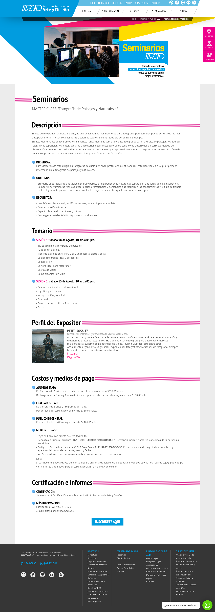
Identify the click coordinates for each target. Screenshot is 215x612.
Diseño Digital (152, 558)
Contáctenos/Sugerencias (98, 574)
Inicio (93, 3)
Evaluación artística (125, 568)
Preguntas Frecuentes (97, 561)
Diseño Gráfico (123, 558)
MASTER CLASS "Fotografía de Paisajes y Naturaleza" (170, 18)
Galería (128, 3)
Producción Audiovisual (156, 571)
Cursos (134, 11)
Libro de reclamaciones (98, 594)
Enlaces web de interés (97, 564)
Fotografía (121, 554)
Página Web (74, 357)
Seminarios (159, 11)
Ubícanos (92, 578)
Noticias (91, 568)
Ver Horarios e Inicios (185, 591)
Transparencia (93, 598)
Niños (183, 11)
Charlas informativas (126, 564)
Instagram (73, 353)
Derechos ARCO (94, 588)
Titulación (117, 3)
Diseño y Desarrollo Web (157, 568)
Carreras (86, 11)
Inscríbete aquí (107, 521)
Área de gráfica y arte (185, 554)
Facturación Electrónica (98, 591)
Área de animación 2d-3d (186, 561)
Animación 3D (152, 565)
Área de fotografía (183, 558)
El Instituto (104, 3)
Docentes (92, 558)
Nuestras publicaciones (98, 571)
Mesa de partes (94, 601)
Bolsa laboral (142, 3)
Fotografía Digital (153, 561)
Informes (156, 3)
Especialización (110, 11)
